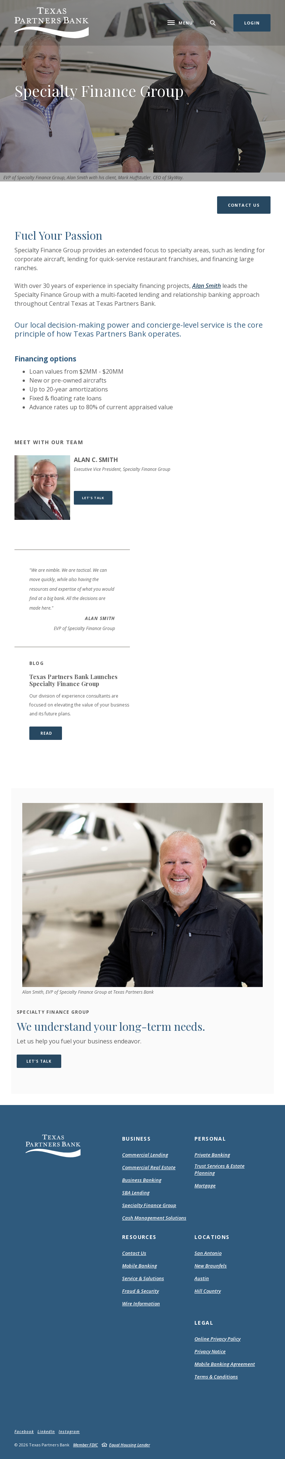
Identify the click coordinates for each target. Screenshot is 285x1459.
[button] (244, 205)
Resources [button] (139, 1236)
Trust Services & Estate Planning (219, 1170)
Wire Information (141, 1303)
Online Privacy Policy (217, 1339)
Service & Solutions (143, 1278)
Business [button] (136, 1138)
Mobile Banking (139, 1265)
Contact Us (134, 1253)
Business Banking (141, 1180)
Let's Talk (97, 497)
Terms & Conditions (216, 1377)
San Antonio (208, 1253)
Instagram (69, 1431)
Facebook (24, 1431)
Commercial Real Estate (149, 1167)
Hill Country (207, 1291)
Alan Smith (206, 286)
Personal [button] (210, 1138)
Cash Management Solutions (154, 1217)
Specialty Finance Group (149, 1205)
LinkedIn (46, 1431)
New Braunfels (210, 1265)
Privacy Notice (210, 1351)
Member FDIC (85, 1444)
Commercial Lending (145, 1154)
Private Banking (212, 1154)
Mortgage (205, 1186)
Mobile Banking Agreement (224, 1364)
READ (50, 733)
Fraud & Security (140, 1291)
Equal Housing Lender (129, 1444)
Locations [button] (212, 1236)
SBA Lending (136, 1192)
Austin (201, 1278)
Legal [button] (203, 1322)
